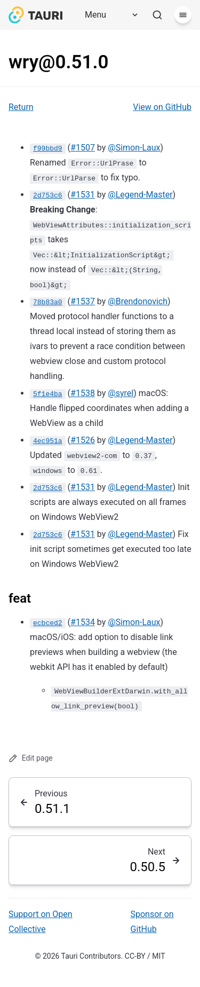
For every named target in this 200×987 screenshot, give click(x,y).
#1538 (82, 393)
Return (21, 107)
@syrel (120, 393)
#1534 (82, 622)
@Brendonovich (137, 301)
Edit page (31, 758)
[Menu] (107, 15)
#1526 (82, 440)
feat (20, 598)
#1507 (82, 148)
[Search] (157, 15)
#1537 (82, 301)
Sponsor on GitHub (152, 921)
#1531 (82, 194)
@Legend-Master (140, 194)
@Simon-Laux (134, 148)
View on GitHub (162, 107)
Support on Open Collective (41, 921)
